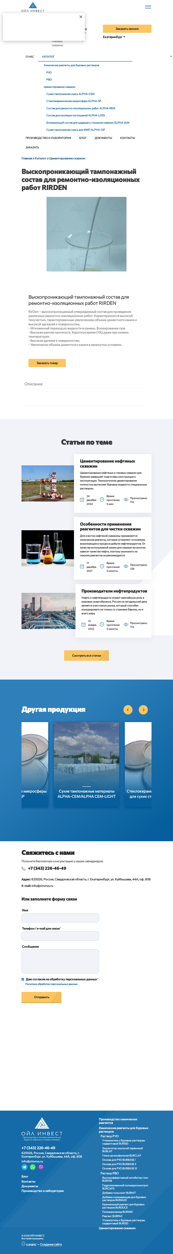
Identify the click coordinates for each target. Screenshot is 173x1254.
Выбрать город (51, 31)
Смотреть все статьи (86, 655)
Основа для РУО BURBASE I (118, 1159)
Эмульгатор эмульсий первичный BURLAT (122, 1150)
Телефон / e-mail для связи (41, 928)
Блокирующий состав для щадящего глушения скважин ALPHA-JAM (87, 122)
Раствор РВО (110, 1173)
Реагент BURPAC (112, 1216)
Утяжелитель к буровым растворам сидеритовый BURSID (123, 1142)
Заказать (32, 147)
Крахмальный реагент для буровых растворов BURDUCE (123, 1206)
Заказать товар (47, 363)
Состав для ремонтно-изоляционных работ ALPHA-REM (80, 108)
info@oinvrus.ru (42, 885)
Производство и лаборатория (48, 137)
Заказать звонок (127, 28)
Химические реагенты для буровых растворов (71, 65)
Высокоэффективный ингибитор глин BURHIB (125, 1179)
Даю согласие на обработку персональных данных (61, 979)
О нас (30, 56)
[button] (47, 483)
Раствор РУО (110, 1136)
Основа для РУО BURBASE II (119, 1164)
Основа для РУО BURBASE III (119, 1168)
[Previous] (127, 709)
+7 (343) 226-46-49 (47, 868)
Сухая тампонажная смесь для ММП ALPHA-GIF (75, 129)
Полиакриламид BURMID (117, 1211)
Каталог (48, 56)
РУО (49, 72)
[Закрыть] (81, 16)
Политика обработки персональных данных (51, 984)
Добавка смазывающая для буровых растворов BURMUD (124, 1198)
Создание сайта (51, 1244)
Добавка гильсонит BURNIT (119, 1192)
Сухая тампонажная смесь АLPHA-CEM (70, 93)
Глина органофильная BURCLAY (121, 1155)
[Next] (143, 709)
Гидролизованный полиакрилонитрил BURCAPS (125, 1187)
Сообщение (30, 946)
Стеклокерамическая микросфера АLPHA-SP (73, 101)
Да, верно (19, 31)
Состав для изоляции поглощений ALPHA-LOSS (75, 115)
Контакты (127, 137)
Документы (103, 137)
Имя (25, 910)
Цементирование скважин (59, 86)
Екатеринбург (112, 37)
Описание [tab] (33, 383)
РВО (49, 79)
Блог (82, 137)
